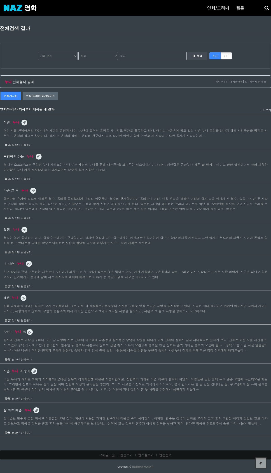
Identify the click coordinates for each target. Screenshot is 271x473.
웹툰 (240, 8)
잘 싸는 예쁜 (17, 410)
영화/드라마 (218, 8)
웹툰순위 (165, 455)
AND (215, 56)
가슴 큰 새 (16, 190)
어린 (11, 122)
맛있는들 (14, 331)
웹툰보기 (126, 455)
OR (226, 56)
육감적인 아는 (18, 156)
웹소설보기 (146, 455)
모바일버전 (107, 455)
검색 (197, 56)
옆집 (11, 229)
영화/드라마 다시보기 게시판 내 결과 (27, 109)
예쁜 (11, 297)
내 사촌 (14, 263)
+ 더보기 (265, 110)
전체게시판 (10, 96)
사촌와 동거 (16, 371)
